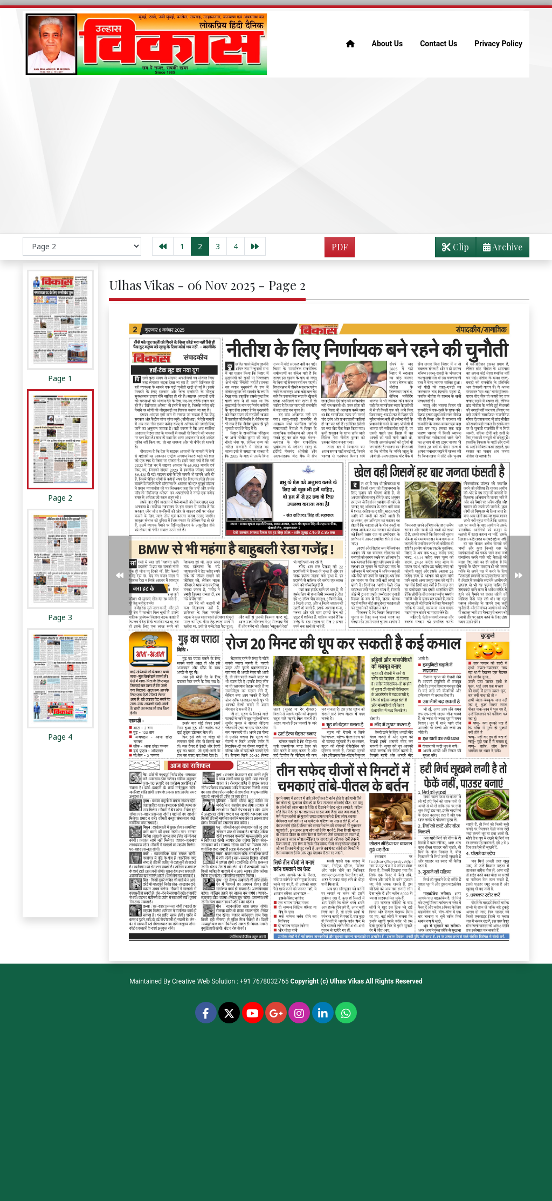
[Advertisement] (276, 155)
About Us (387, 43)
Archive (499, 249)
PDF (340, 246)
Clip (455, 246)
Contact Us (438, 43)
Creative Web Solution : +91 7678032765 (230, 981)
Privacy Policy (498, 43)
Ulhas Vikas (347, 981)
